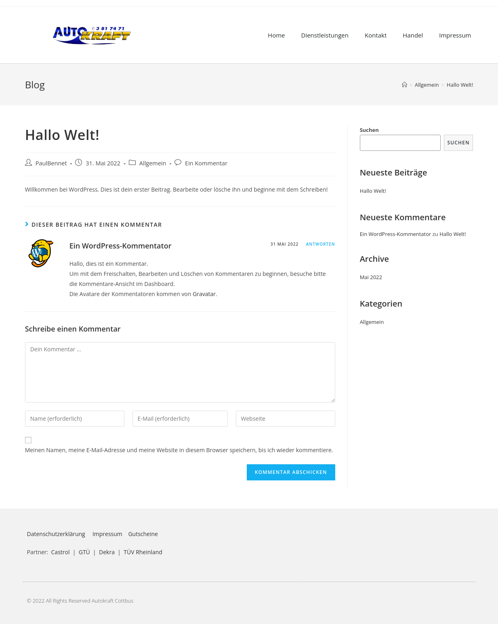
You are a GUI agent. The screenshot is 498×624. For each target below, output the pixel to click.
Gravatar (204, 294)
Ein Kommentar (206, 163)
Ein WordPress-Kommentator (120, 245)
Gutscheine (143, 534)
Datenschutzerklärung (56, 534)
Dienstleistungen (325, 35)
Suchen (369, 130)
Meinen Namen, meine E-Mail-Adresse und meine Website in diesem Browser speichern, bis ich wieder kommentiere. (179, 450)
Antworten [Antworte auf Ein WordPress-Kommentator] (320, 244)
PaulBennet (51, 163)
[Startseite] (404, 84)
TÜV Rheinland (143, 552)
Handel (413, 35)
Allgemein (152, 163)
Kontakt (376, 35)
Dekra (107, 552)
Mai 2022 (371, 277)
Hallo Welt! (373, 190)
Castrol (60, 552)
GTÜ (84, 552)
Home (276, 35)
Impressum (455, 35)
